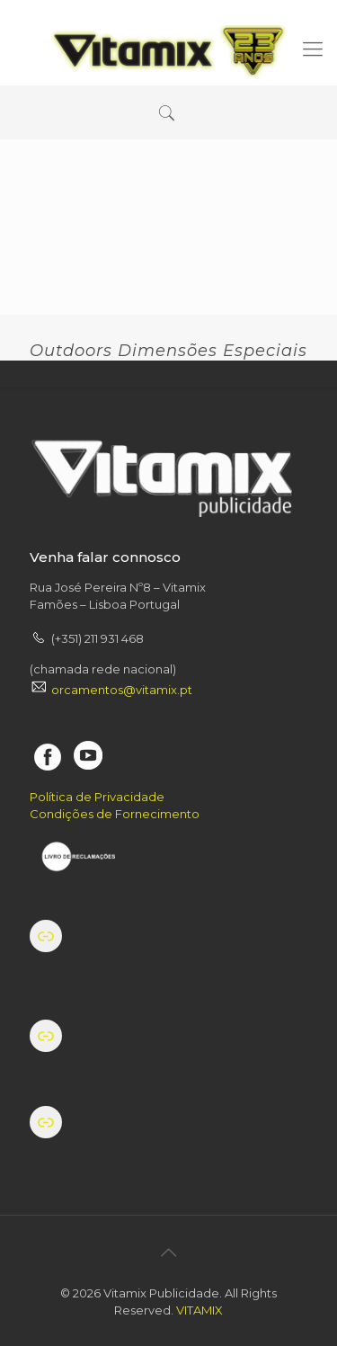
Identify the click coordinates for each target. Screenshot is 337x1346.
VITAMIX (199, 1310)
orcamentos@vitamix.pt (121, 689)
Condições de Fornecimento (115, 814)
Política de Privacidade (97, 796)
